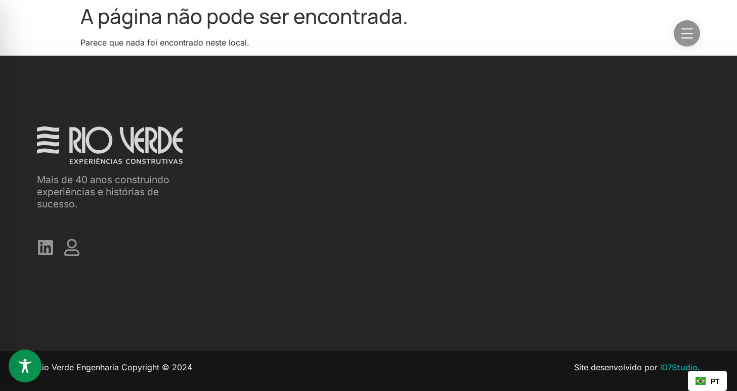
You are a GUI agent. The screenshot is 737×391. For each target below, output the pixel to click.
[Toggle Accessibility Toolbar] (25, 366)
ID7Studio (679, 367)
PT (707, 381)
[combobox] (707, 381)
